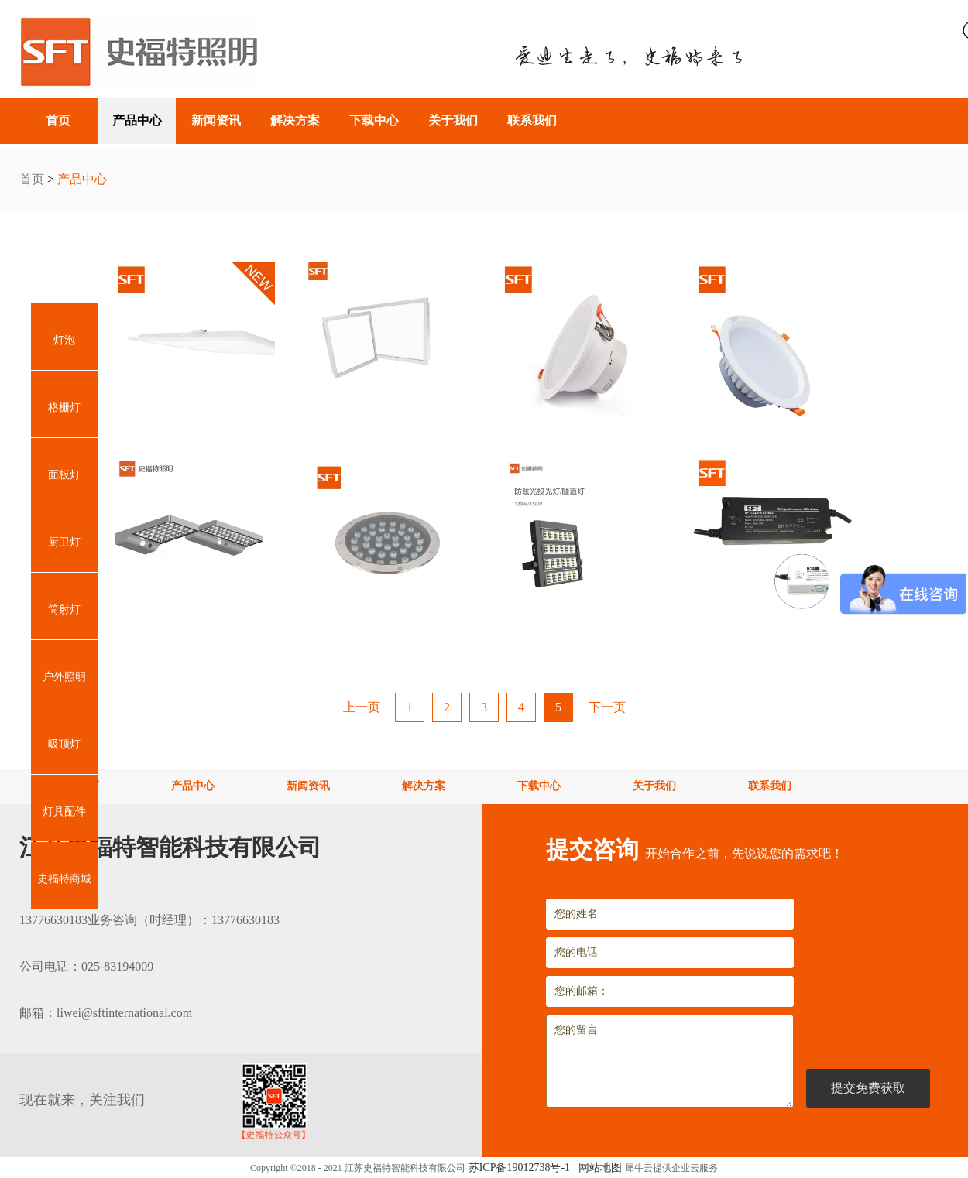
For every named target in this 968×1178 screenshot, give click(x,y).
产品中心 (82, 179)
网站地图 (597, 1167)
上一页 (361, 707)
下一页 (607, 707)
